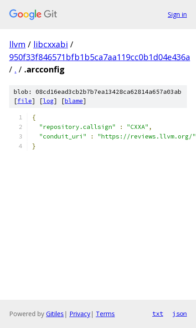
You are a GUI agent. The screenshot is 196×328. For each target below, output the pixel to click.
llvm (17, 44)
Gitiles (55, 313)
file (24, 101)
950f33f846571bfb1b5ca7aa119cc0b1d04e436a (99, 56)
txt (157, 313)
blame (74, 101)
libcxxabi (50, 44)
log (48, 101)
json (179, 313)
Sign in (177, 14)
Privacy (79, 313)
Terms (105, 313)
